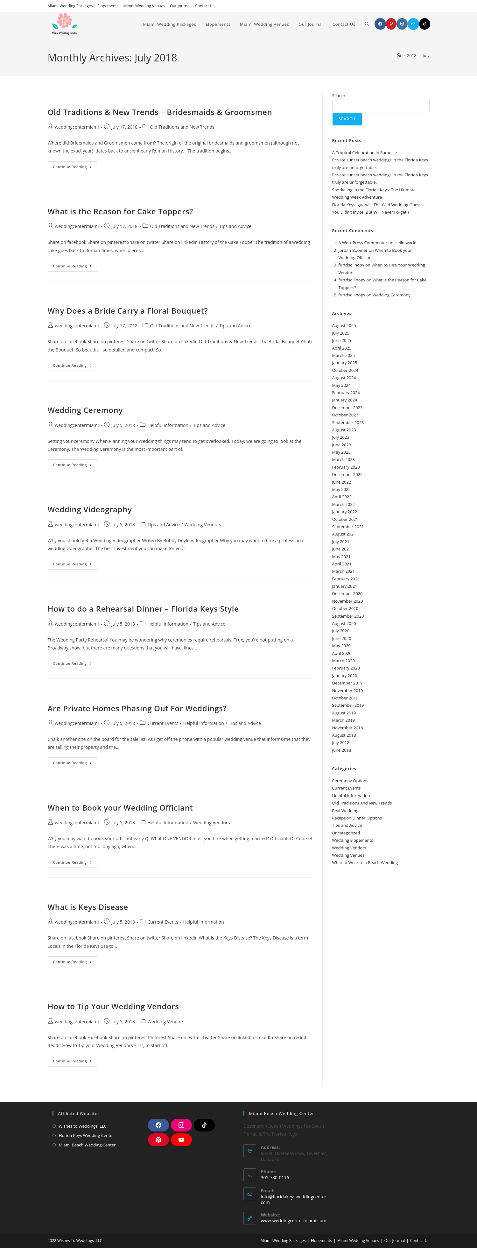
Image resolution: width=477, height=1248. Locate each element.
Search (338, 95)
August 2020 (344, 623)
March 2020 (343, 660)
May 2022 (341, 489)
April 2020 (342, 653)
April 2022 (342, 497)
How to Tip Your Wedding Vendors (113, 1006)
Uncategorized (346, 833)
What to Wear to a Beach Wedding (365, 862)
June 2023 (341, 445)
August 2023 (344, 430)
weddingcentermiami (77, 127)
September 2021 (348, 526)
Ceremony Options (350, 781)
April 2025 (342, 348)
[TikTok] (424, 24)
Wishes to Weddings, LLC (83, 1126)
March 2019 (343, 720)
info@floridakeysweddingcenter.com (294, 1199)
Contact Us (204, 6)
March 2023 (343, 459)
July (426, 55)
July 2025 (340, 333)
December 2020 (347, 593)
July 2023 (340, 437)
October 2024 (345, 370)
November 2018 (347, 728)
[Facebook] (380, 24)
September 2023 (348, 422)
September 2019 (348, 705)
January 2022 (344, 511)
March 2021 (343, 571)
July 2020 (340, 631)
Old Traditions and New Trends (182, 127)
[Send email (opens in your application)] (413, 24)
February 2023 (346, 467)
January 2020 (344, 675)
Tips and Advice (235, 226)
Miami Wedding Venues (144, 6)
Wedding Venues (348, 855)
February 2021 (346, 579)
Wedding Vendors (203, 524)
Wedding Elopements (352, 840)
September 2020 (348, 616)
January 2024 (344, 400)
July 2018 (340, 742)
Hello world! (406, 242)
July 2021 (340, 541)
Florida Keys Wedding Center (86, 1135)
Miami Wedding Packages (70, 6)
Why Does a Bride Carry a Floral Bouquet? (128, 310)
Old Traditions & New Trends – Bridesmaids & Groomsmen (160, 112)
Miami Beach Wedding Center (87, 1145)
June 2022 (341, 482)
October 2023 (345, 415)
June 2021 (341, 549)
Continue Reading (75, 165)
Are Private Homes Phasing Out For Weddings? (137, 708)
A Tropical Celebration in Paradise (364, 152)
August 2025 (344, 325)
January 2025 (344, 362)
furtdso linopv (352, 280)
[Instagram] (402, 24)
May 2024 (341, 385)
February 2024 (346, 392)
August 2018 (344, 735)
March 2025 (343, 355)
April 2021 (342, 564)
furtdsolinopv (351, 265)
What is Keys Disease (88, 907)
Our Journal (180, 6)
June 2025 (341, 340)
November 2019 (347, 690)
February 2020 (346, 668)
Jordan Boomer (353, 250)
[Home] (399, 55)
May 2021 (341, 556)
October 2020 (345, 608)
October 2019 (345, 698)
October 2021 (345, 519)
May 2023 (341, 452)
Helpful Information (167, 425)
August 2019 (344, 713)
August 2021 (344, 534)
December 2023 (347, 407)
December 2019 (347, 683)
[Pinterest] (391, 24)
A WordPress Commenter (363, 242)
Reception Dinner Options (357, 818)
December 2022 (347, 474)
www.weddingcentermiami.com (293, 1220)
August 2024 (344, 377)
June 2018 (341, 750)
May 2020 (341, 646)
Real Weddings (346, 810)
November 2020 (347, 601)
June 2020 (341, 638)
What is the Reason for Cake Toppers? (120, 211)
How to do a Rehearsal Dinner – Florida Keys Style (143, 608)
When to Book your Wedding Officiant (120, 807)
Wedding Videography (90, 509)
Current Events (162, 723)
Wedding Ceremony (85, 410)
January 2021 (344, 586)
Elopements (107, 6)
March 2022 (343, 504)
